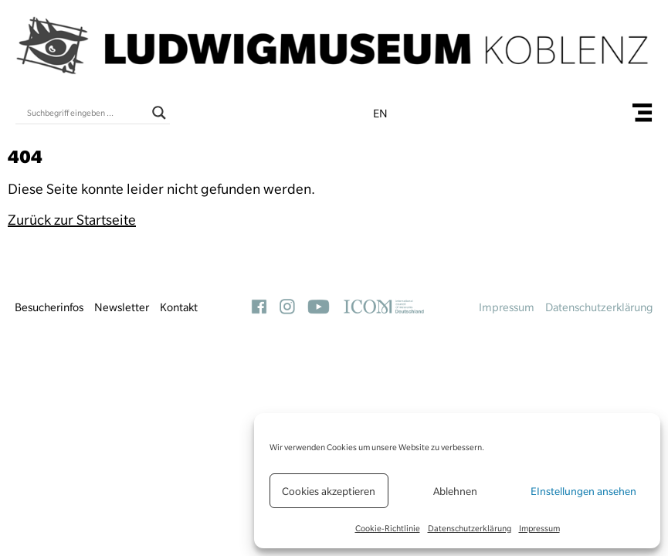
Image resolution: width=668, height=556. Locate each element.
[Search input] (85, 113)
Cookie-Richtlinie (387, 528)
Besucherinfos (49, 307)
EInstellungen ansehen (583, 491)
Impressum (539, 528)
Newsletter (121, 307)
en (380, 113)
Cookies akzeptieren (328, 491)
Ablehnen (455, 491)
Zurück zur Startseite (72, 220)
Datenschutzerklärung (469, 528)
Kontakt (179, 307)
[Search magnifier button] (159, 113)
